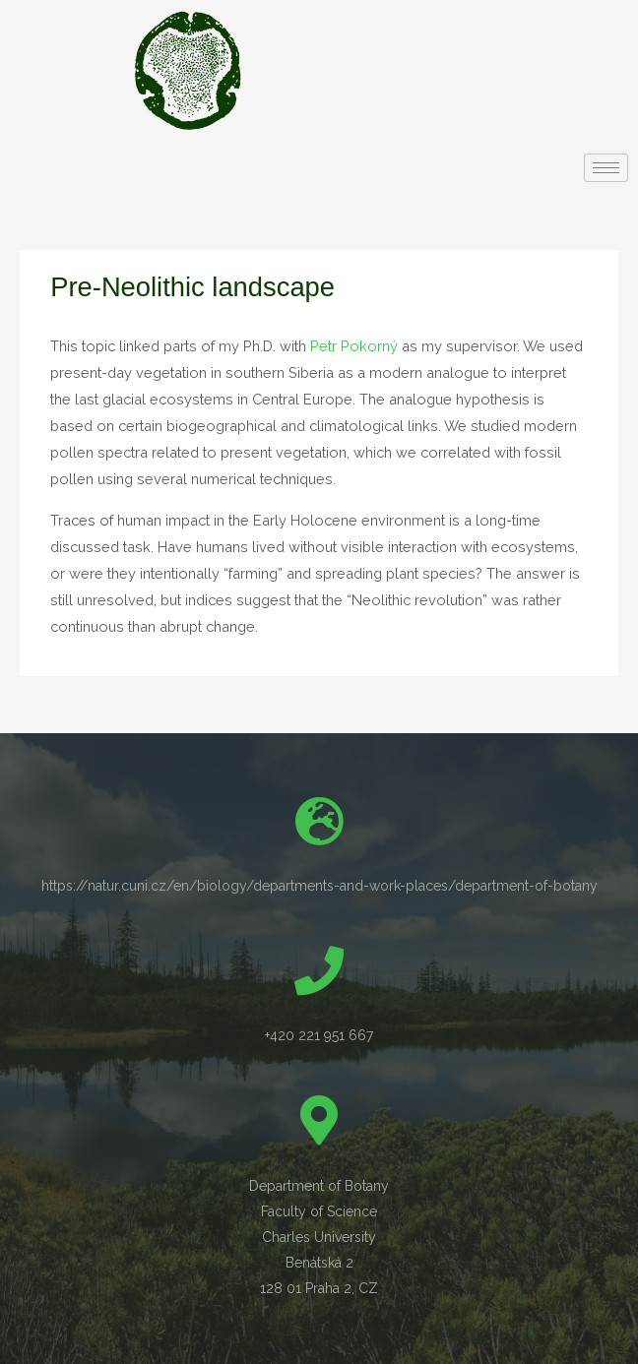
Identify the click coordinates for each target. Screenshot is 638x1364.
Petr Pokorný (354, 346)
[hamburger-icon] (606, 168)
